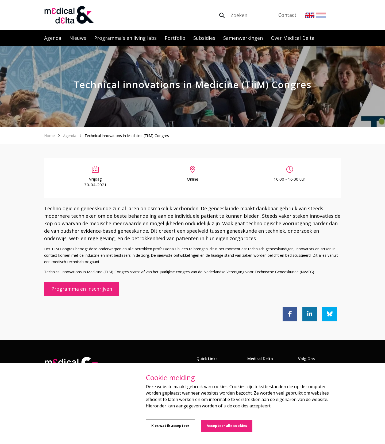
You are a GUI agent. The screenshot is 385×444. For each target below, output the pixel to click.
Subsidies (204, 38)
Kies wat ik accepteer (170, 425)
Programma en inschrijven (81, 289)
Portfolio (175, 38)
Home (49, 135)
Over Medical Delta (292, 38)
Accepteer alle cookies (227, 425)
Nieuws (77, 38)
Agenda (52, 38)
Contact (287, 15)
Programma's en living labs (125, 38)
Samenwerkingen (243, 38)
